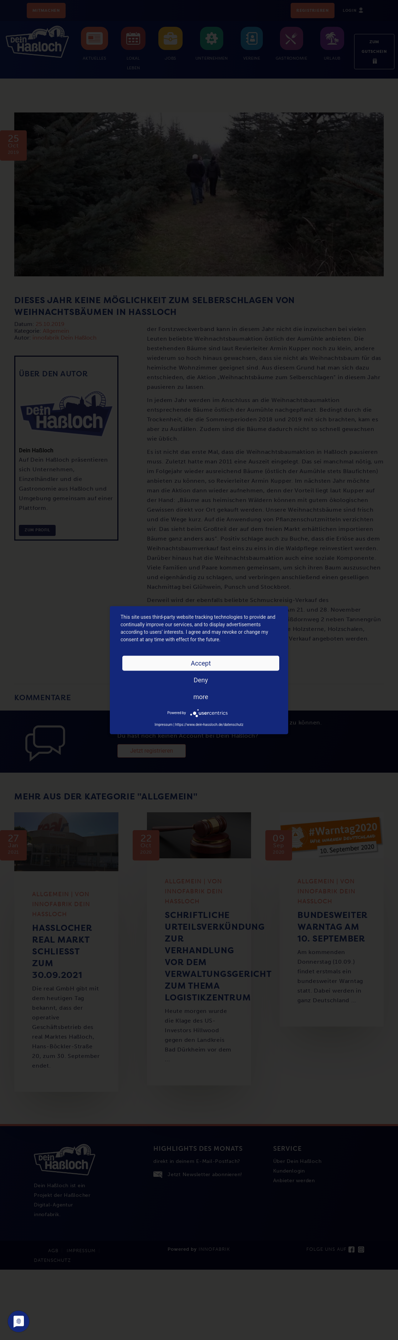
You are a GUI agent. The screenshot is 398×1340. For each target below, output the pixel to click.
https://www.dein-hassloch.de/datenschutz (209, 724)
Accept (201, 663)
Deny (201, 679)
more (200, 696)
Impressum (163, 724)
